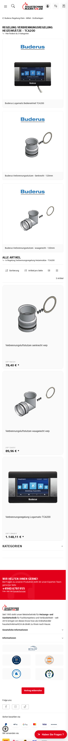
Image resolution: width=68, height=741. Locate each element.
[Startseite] (32, 6)
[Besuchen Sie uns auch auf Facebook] (6, 706)
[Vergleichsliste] (56, 6)
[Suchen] (13, 6)
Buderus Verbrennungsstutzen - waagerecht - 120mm (30, 248)
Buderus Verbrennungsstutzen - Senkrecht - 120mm (29, 175)
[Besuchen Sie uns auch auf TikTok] (25, 706)
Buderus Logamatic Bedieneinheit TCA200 (24, 103)
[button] (5, 6)
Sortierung (14, 270)
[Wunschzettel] (64, 6)
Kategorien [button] (12, 546)
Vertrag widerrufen (33, 690)
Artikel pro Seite (35, 270)
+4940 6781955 (13, 588)
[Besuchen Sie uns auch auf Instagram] (15, 706)
